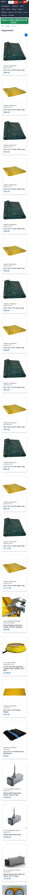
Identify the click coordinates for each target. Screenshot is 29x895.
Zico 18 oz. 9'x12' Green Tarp (13, 308)
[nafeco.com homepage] (3, 1)
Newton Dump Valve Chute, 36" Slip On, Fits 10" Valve (14, 875)
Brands (20, 12)
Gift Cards (11, 15)
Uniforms (10, 12)
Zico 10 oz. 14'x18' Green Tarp (14, 229)
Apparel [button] (20, 9)
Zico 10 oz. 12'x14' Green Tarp (14, 70)
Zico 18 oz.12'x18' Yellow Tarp (14, 506)
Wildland (8, 26)
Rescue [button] (14, 9)
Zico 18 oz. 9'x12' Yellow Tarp (13, 348)
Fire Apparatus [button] (5, 6)
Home (3, 26)
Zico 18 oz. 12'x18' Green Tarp (14, 467)
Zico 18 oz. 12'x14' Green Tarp (14, 387)
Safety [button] (8, 9)
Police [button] (21, 6)
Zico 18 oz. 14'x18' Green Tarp (14, 546)
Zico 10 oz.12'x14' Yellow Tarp (14, 110)
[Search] (16, 2)
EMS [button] (3, 9)
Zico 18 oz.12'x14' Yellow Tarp (14, 427)
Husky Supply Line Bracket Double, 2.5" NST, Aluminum (13, 626)
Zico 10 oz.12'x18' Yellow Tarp (14, 189)
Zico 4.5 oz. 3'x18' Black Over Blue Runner (13, 752)
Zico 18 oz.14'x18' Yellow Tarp (14, 586)
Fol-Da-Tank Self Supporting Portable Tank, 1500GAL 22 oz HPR (14, 668)
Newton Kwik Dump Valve (12, 835)
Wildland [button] (4, 12)
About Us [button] (4, 15)
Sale (16, 12)
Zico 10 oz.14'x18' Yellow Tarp (14, 268)
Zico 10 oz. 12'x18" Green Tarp (14, 149)
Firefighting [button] (15, 6)
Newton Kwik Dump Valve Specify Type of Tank (12, 794)
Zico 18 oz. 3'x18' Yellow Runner (12, 711)
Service (25, 12)
